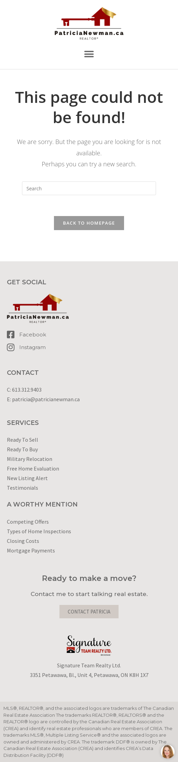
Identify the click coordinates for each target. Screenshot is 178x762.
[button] (89, 54)
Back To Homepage (89, 223)
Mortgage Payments (31, 550)
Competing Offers (28, 521)
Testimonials (22, 487)
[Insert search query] (89, 188)
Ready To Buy (22, 449)
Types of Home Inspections (39, 531)
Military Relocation (29, 458)
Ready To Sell (22, 439)
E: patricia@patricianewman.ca (43, 399)
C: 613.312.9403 (24, 389)
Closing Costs (23, 540)
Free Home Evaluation (33, 468)
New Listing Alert (27, 478)
